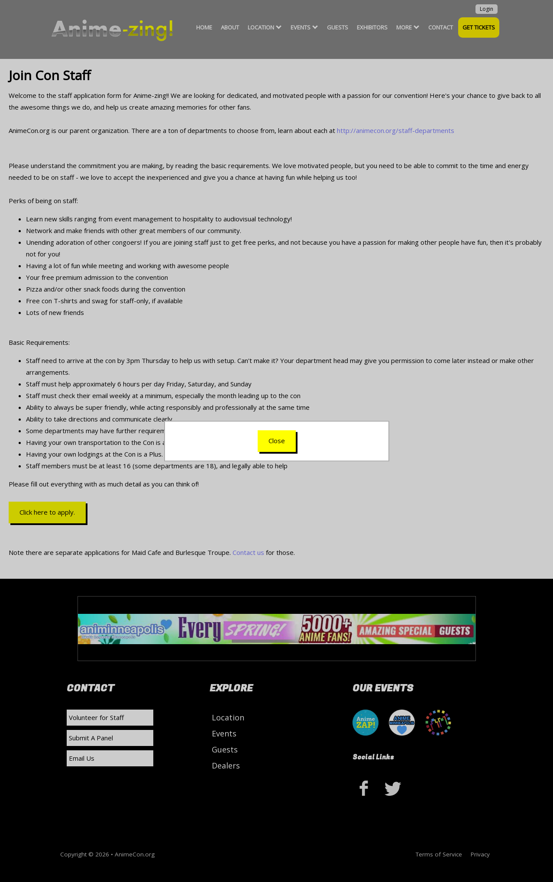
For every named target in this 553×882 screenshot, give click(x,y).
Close (276, 440)
